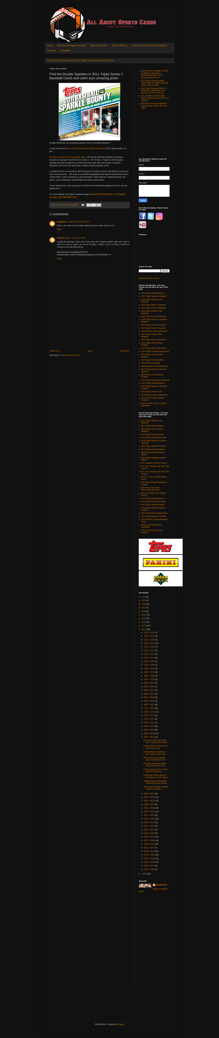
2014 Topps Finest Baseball (152, 360)
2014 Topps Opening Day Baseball (155, 380)
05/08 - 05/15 (149, 804)
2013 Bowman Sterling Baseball (154, 395)
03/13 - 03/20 (149, 833)
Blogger (120, 1024)
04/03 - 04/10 (149, 822)
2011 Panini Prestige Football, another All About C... (155, 788)
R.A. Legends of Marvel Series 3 (154, 463)
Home (50, 45)
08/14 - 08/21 (149, 701)
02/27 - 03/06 (149, 840)
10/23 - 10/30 (149, 665)
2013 (144, 622)
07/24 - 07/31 (149, 712)
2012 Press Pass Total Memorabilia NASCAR (150, 489)
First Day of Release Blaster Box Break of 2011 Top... (154, 764)
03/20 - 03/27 (149, 830)
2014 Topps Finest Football (152, 426)
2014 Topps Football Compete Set (155, 351)
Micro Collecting (119, 45)
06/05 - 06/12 (149, 737)
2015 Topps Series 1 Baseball (153, 328)
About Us (51, 50)
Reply (59, 229)
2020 (144, 597)
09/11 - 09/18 (149, 687)
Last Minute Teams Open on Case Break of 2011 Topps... (156, 776)
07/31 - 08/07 (149, 708)
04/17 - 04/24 (149, 815)
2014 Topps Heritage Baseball (153, 438)
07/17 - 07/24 (149, 715)
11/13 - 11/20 (149, 654)
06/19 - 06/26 (149, 730)
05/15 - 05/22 (149, 801)
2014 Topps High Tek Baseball (153, 348)
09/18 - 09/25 (149, 683)
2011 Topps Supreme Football (153, 516)
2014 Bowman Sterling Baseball (154, 331)
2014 (144, 618)
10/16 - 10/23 (149, 668)
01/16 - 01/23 (149, 862)
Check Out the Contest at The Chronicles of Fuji (155, 747)
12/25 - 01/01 (149, 632)
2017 (144, 608)
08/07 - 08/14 (149, 705)
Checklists (65, 50)
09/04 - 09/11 (149, 690)
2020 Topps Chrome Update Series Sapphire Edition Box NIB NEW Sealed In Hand (154, 83)
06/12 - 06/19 (149, 733)
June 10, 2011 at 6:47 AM (78, 222)
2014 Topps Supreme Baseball (153, 340)
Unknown (61, 238)
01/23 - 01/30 (149, 858)
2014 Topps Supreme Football (153, 325)
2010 (144, 874)
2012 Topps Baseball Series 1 (153, 498)
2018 (144, 604)
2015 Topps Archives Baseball (153, 308)
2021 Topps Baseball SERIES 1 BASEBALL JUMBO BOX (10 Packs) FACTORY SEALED (154, 90)
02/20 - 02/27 (149, 844)
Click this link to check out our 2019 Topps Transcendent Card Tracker (80, 60)
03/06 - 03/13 (149, 837)
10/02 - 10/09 (149, 676)
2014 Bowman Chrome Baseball (154, 366)
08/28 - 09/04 (149, 694)
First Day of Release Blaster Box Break (87, 148)
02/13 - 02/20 (149, 848)
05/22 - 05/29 (149, 797)
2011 (144, 629)
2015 (144, 615)
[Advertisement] (89, 326)
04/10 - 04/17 (149, 819)
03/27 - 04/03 (149, 826)
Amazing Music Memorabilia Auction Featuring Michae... (155, 782)
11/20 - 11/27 (149, 650)
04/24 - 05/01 (149, 812)
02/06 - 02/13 (149, 851)
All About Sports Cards (55, 10)
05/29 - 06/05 (149, 794)
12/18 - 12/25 (149, 636)
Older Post (124, 351)
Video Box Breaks (98, 45)
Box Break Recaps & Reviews (71, 45)
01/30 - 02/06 (149, 855)
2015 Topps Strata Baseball (152, 293)
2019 (144, 600)
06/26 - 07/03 (149, 726)
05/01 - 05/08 (149, 808)
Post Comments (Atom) (70, 355)
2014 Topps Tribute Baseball (152, 383)
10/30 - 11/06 (149, 661)
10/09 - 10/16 (149, 672)
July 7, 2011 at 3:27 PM (75, 238)
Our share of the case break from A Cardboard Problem (155, 741)
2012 (144, 626)
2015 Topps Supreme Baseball (153, 296)
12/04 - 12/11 (149, 643)
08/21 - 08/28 (149, 697)
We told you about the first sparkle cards (67, 157)
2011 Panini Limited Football (152, 505)
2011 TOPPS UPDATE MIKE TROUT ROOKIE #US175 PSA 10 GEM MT (155, 98)
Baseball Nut (161, 885)
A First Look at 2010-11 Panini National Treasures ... (155, 770)
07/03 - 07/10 (149, 723)
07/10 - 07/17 (149, 719)
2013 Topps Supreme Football (153, 446)
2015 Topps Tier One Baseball (153, 316)
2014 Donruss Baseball (150, 363)
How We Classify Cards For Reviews (149, 45)
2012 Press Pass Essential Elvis (154, 513)
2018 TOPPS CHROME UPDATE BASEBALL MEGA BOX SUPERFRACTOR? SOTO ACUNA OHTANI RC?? (154, 74)
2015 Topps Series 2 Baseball (153, 305)
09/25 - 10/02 (149, 679)
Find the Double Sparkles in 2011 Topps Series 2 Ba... (155, 753)
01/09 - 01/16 (149, 866)
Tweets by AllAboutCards (149, 278)
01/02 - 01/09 (149, 869)
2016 (144, 611)
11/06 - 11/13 (149, 658)
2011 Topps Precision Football (153, 501)
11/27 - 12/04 (149, 647)
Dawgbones (62, 222)
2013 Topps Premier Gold (151, 392)
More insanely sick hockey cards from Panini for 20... (155, 759)
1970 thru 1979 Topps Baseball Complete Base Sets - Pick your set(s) (154, 105)
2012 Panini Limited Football (152, 449)
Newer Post (55, 351)
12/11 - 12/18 (149, 640)
